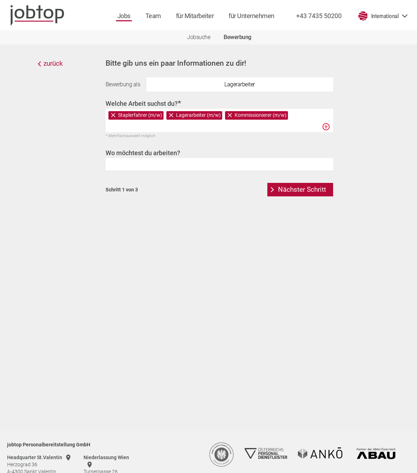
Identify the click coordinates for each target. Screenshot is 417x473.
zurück (53, 63)
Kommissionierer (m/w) (261, 115)
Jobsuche (198, 37)
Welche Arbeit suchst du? (143, 103)
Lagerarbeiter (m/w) (198, 115)
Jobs (123, 16)
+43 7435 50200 (319, 16)
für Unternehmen (251, 16)
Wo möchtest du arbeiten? (143, 153)
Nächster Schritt (302, 189)
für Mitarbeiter (195, 16)
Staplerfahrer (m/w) (140, 115)
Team (153, 16)
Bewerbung (237, 37)
